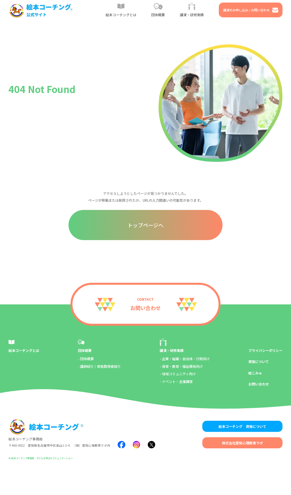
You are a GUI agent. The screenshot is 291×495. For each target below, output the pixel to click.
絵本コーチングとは (24, 350)
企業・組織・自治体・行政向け (186, 358)
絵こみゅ (255, 372)
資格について (258, 361)
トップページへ (145, 225)
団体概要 (85, 350)
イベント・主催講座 (177, 381)
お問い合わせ (258, 383)
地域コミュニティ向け (179, 373)
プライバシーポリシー (265, 350)
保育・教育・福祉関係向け (182, 366)
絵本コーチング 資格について (242, 426)
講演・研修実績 (172, 350)
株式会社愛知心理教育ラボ (242, 442)
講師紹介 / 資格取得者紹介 (100, 366)
